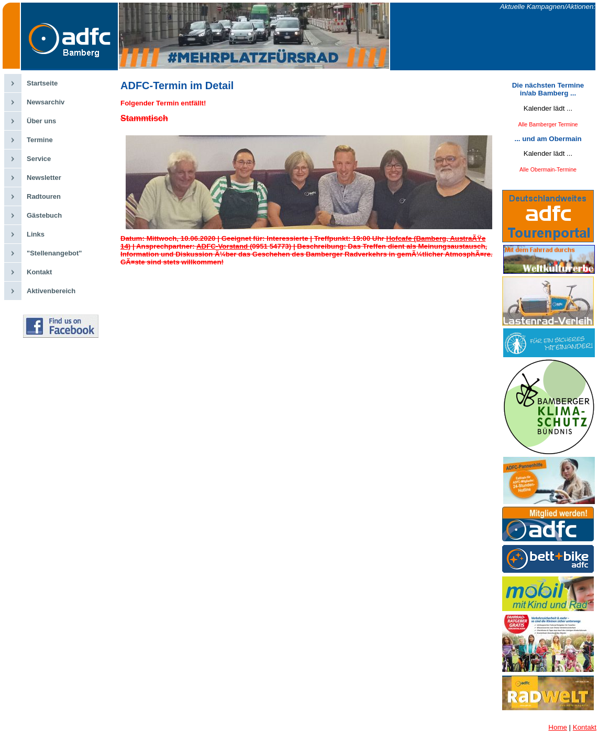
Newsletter (44, 177)
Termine (40, 140)
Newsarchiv (45, 102)
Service (39, 159)
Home (557, 727)
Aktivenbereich (51, 291)
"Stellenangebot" (54, 253)
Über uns (41, 121)
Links (36, 234)
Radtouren (44, 196)
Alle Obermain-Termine (548, 169)
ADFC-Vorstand (223, 246)
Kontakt (39, 272)
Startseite (42, 83)
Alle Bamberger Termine (548, 124)
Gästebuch (44, 215)
